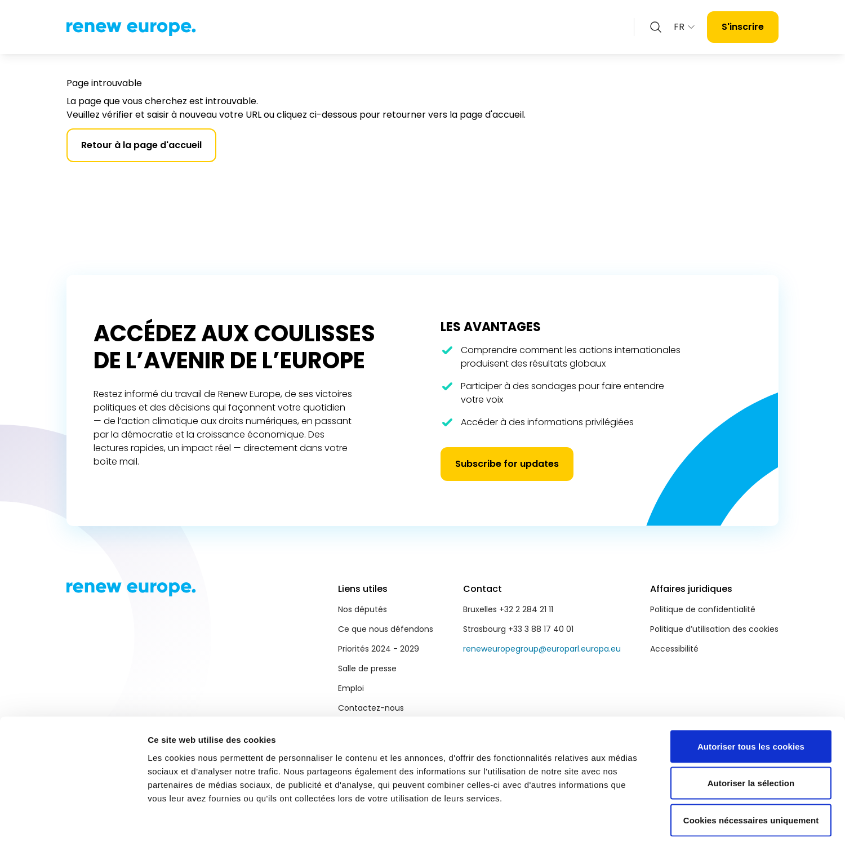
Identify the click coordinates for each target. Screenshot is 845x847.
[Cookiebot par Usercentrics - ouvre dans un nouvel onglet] (73, 825)
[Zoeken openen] (655, 27)
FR (685, 26)
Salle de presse (367, 668)
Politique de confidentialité (702, 609)
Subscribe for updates (507, 463)
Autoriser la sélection (751, 736)
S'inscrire (743, 26)
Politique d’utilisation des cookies (714, 629)
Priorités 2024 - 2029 (378, 648)
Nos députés (362, 609)
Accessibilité (674, 648)
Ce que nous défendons (385, 629)
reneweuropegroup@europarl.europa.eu (542, 648)
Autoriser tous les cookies (750, 699)
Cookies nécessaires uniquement (751, 773)
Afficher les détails (620, 825)
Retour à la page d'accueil (141, 145)
